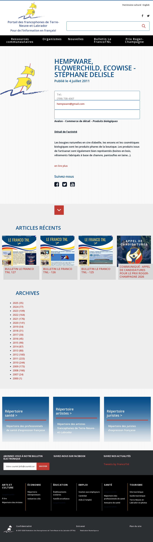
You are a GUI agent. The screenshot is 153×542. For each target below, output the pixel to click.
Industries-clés (34, 498)
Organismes (52, 39)
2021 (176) (19, 318)
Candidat (83, 496)
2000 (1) (17, 378)
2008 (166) (19, 370)
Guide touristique (137, 496)
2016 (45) (18, 338)
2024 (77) (18, 306)
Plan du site (135, 526)
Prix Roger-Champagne (134, 40)
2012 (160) (19, 354)
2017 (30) (18, 334)
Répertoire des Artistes (12, 502)
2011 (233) (19, 358)
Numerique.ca (94, 531)
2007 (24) (18, 374)
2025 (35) (18, 303)
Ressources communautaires (19, 40)
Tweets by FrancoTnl (116, 464)
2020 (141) (19, 322)
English (146, 5)
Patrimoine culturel (131, 5)
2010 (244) (19, 362)
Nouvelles (76, 39)
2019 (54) (18, 326)
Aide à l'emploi (85, 500)
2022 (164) (19, 314)
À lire (4, 498)
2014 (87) (18, 346)
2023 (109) (19, 310)
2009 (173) (19, 366)
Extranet (80, 526)
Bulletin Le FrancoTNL (102, 40)
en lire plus (61, 165)
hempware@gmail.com (71, 103)
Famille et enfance (61, 498)
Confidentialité (24, 526)
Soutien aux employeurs (89, 492)
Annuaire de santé (112, 502)
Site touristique (136, 492)
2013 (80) (18, 350)
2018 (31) (18, 330)
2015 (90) (18, 342)
